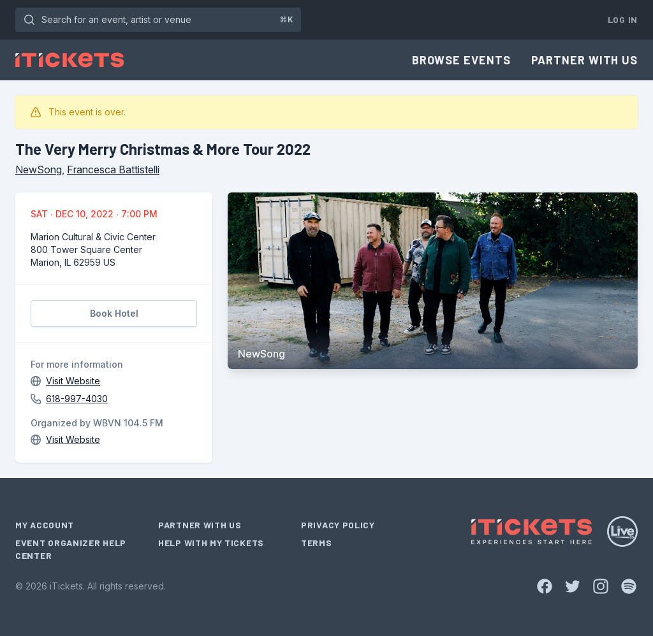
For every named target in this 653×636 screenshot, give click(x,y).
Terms (316, 542)
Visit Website (73, 380)
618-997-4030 (77, 398)
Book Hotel (114, 313)
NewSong (38, 169)
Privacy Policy (338, 524)
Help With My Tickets (211, 542)
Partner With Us (584, 60)
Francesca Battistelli (113, 169)
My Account (44, 524)
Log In (623, 19)
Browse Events (461, 60)
